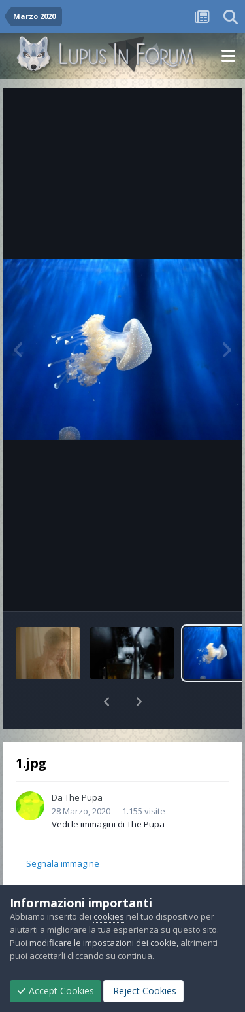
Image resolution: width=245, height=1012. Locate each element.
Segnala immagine (62, 863)
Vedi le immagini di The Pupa (108, 824)
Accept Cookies (55, 991)
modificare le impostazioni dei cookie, (103, 943)
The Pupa (84, 797)
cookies (108, 916)
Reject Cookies (143, 991)
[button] (106, 701)
